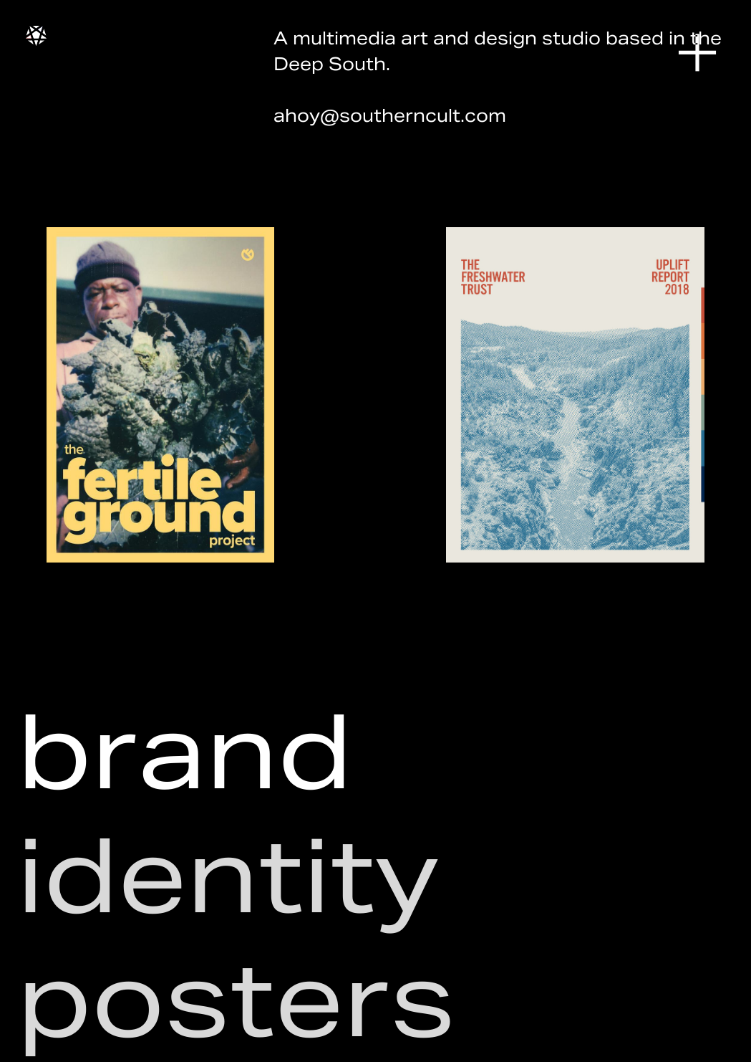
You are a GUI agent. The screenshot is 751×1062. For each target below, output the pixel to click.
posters (236, 1000)
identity (228, 876)
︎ (697, 53)
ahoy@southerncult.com (389, 116)
